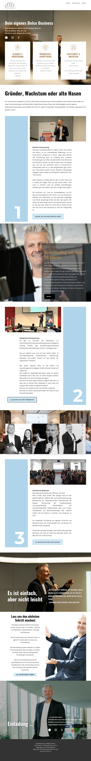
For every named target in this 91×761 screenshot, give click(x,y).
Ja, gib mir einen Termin (25, 674)
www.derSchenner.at (45, 751)
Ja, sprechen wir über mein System (47, 542)
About (84, 3)
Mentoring (76, 3)
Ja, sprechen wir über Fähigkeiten (22, 399)
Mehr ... (49, 296)
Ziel (16, 61)
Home (68, 3)
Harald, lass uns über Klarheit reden (48, 216)
